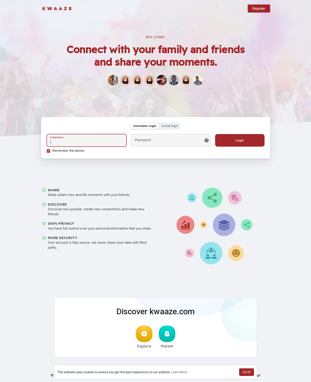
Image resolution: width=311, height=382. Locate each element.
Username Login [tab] (144, 126)
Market (167, 337)
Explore (144, 337)
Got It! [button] (247, 372)
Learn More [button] (179, 372)
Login (240, 140)
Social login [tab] (169, 126)
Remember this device (68, 150)
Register (259, 8)
